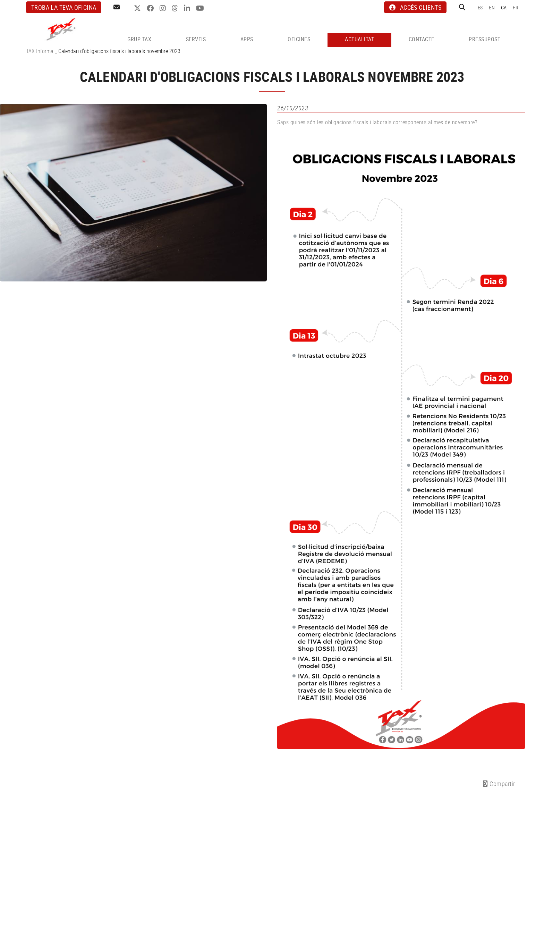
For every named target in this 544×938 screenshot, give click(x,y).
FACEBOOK (151, 8)
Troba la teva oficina (63, 7)
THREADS (176, 8)
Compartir (499, 783)
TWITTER (138, 8)
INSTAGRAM (164, 8)
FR (515, 7)
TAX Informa (39, 51)
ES (480, 7)
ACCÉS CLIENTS (415, 7)
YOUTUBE (201, 8)
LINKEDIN (188, 8)
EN (492, 7)
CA (504, 7)
